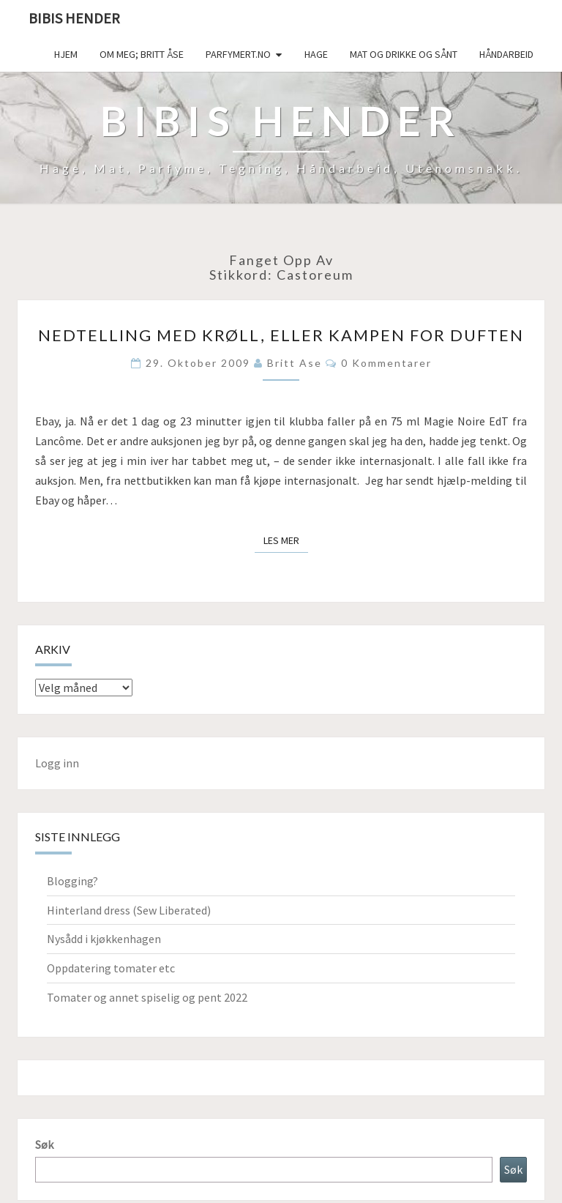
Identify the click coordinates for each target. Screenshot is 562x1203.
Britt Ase (294, 363)
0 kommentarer (386, 363)
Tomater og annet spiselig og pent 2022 (147, 997)
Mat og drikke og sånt (403, 54)
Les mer (285, 539)
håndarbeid (506, 54)
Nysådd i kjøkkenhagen (104, 938)
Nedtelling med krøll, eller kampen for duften (281, 335)
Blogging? (72, 881)
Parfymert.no (238, 54)
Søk (44, 1144)
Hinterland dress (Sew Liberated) (129, 910)
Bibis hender (74, 18)
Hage (316, 54)
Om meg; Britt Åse (142, 54)
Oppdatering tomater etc (111, 968)
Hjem (66, 54)
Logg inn (57, 763)
